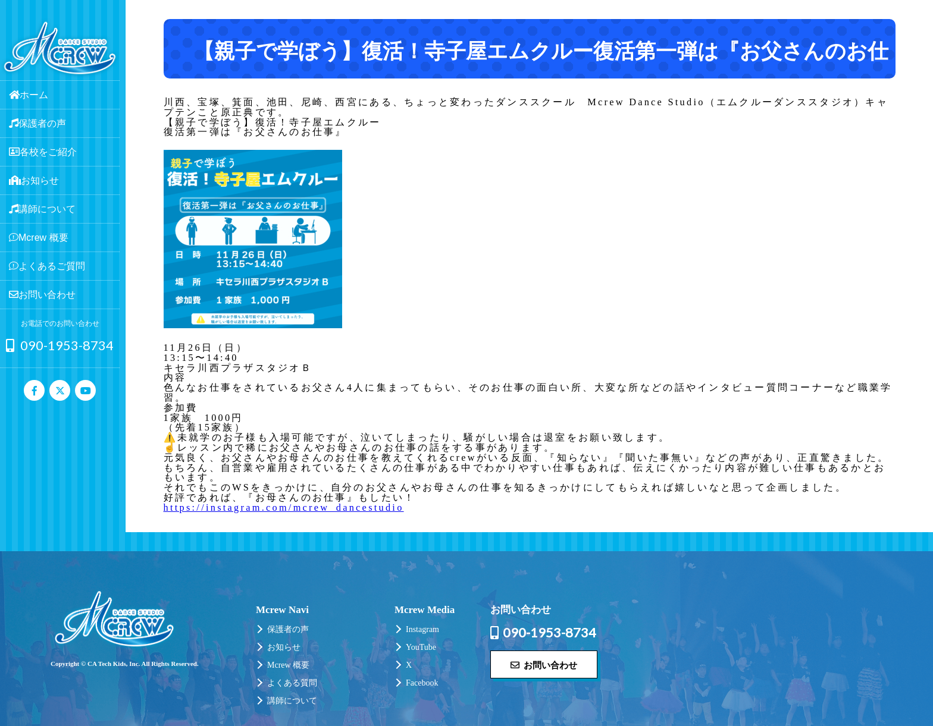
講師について (292, 700)
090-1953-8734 (60, 345)
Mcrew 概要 (288, 665)
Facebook (422, 682)
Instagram (422, 629)
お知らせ (283, 647)
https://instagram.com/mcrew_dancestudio (284, 507)
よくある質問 (292, 682)
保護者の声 (288, 629)
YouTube (421, 647)
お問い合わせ (544, 664)
